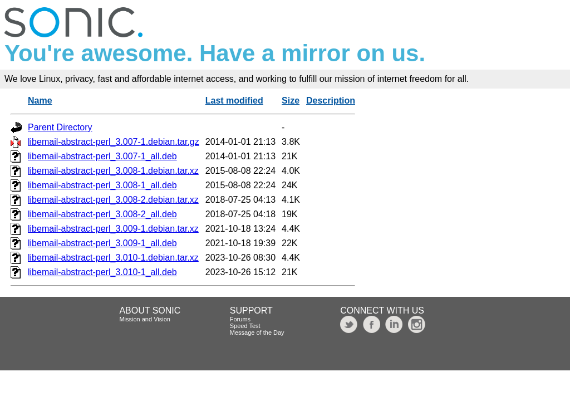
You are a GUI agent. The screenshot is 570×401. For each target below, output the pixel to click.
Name (40, 100)
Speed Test (245, 325)
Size (290, 100)
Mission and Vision (144, 319)
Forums (240, 319)
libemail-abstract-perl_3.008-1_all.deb (102, 185)
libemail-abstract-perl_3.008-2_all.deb (102, 214)
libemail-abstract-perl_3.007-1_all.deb (102, 156)
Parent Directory (60, 127)
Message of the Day (257, 332)
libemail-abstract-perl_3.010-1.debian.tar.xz (113, 257)
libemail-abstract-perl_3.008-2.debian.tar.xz (113, 199)
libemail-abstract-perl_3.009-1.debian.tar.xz (113, 228)
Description (330, 100)
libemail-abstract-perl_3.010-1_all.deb (102, 272)
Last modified (234, 100)
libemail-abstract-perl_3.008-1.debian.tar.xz (113, 170)
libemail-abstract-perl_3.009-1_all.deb (102, 243)
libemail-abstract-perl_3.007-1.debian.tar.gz (113, 141)
